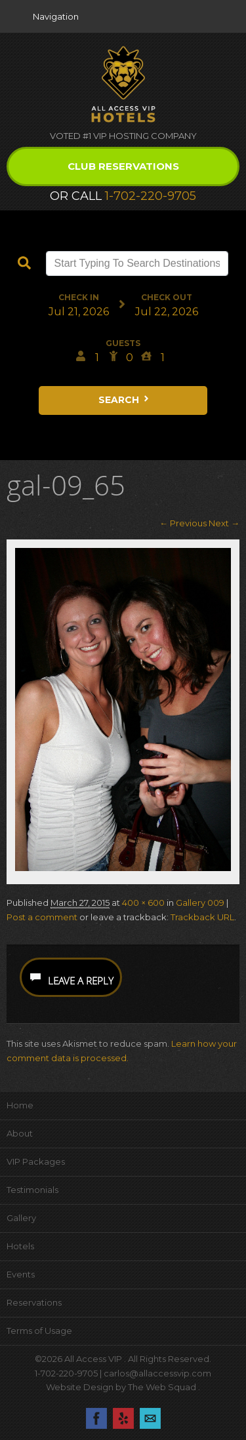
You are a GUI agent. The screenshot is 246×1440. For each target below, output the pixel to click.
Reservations (34, 1302)
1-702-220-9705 (150, 196)
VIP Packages (36, 1161)
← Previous (183, 523)
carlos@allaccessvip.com (157, 1373)
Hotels (20, 1246)
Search (124, 400)
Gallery (21, 1218)
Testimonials (32, 1189)
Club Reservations (123, 166)
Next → (224, 523)
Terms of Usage (39, 1330)
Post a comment (42, 917)
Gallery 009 (200, 902)
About (20, 1133)
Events (21, 1274)
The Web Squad (163, 1387)
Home (20, 1105)
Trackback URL (202, 917)
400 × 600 (143, 902)
